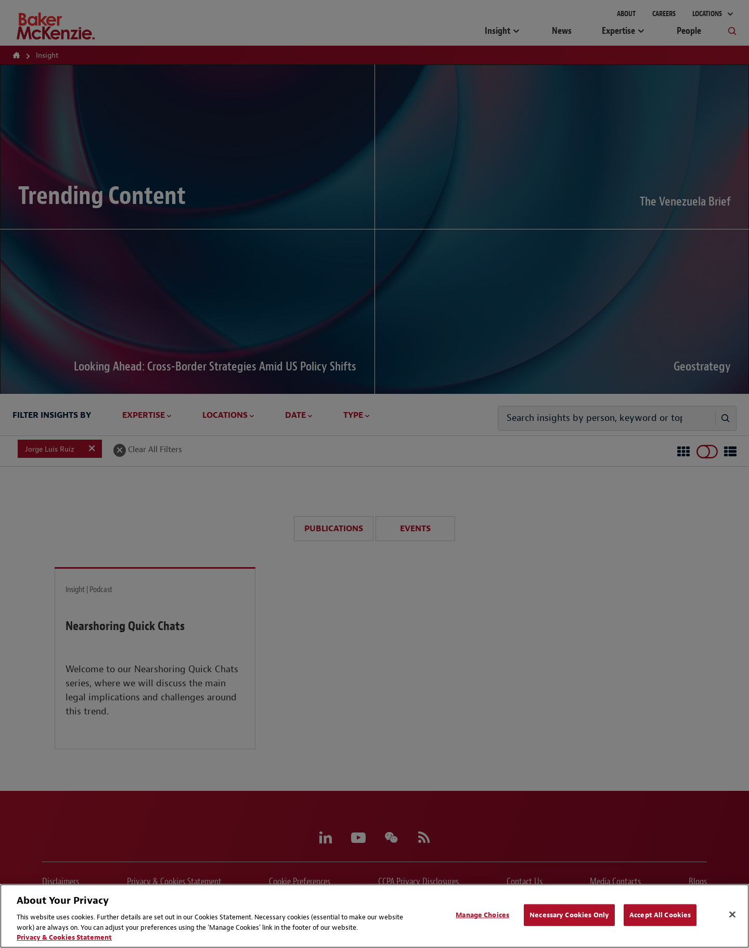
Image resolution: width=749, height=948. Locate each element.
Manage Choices (482, 915)
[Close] (732, 914)
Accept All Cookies (660, 915)
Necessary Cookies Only (569, 915)
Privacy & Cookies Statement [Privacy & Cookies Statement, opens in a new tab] (64, 937)
